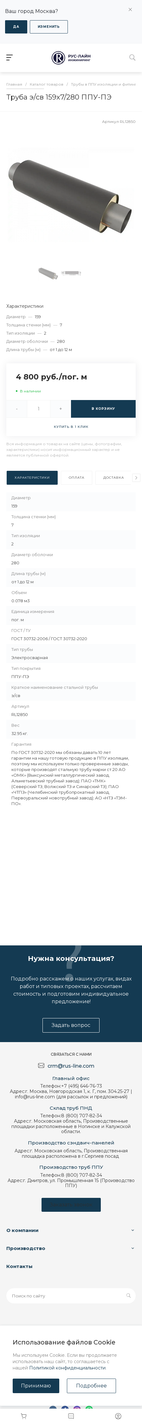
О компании (22, 1230)
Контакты (19, 1266)
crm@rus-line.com (71, 1066)
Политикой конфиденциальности (67, 1368)
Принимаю (36, 1386)
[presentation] (136, 478)
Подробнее (91, 1386)
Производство (25, 1248)
